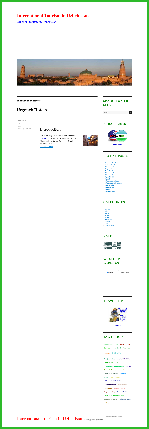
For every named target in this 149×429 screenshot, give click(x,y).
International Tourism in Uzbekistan (53, 15)
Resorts (107, 353)
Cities (106, 211)
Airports (107, 209)
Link (18, 123)
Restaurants (108, 219)
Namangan (108, 388)
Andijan (123, 373)
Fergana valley (109, 169)
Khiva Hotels (116, 348)
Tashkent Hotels (110, 191)
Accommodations (118, 403)
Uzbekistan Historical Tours (114, 395)
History (107, 213)
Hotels (19, 126)
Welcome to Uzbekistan (112, 163)
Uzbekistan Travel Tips (112, 181)
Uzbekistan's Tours (111, 362)
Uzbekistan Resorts (111, 373)
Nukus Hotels (125, 344)
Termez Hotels (109, 187)
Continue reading (46, 146)
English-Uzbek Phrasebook (114, 366)
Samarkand (122, 384)
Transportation (109, 185)
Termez (107, 189)
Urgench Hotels (32, 110)
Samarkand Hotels (111, 344)
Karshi (128, 366)
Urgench (107, 179)
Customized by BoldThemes (114, 417)
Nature (107, 217)
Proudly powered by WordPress (94, 420)
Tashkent (126, 348)
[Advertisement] (74, 42)
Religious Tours (124, 399)
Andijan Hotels (109, 359)
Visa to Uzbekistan (110, 171)
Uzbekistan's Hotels (122, 370)
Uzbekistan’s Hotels (111, 167)
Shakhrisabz (108, 370)
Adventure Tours (110, 384)
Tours (106, 223)
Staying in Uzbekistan (111, 165)
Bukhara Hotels (122, 392)
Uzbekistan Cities (110, 175)
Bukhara (107, 348)
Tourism (107, 221)
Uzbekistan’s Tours (111, 173)
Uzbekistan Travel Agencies (113, 183)
